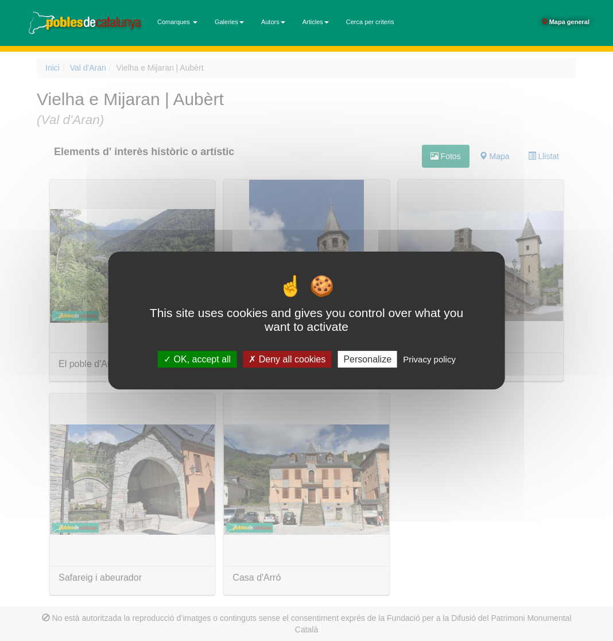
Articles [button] (315, 21)
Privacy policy (429, 359)
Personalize (367, 359)
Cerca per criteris (370, 21)
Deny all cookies (287, 359)
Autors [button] (273, 21)
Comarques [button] (177, 21)
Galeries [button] (229, 21)
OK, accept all (197, 359)
